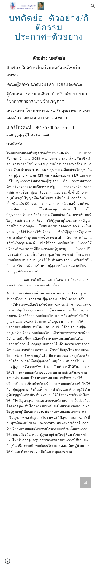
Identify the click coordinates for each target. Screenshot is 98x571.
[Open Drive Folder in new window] (85, 482)
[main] (49, 27)
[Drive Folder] (49, 521)
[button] (5, 6)
